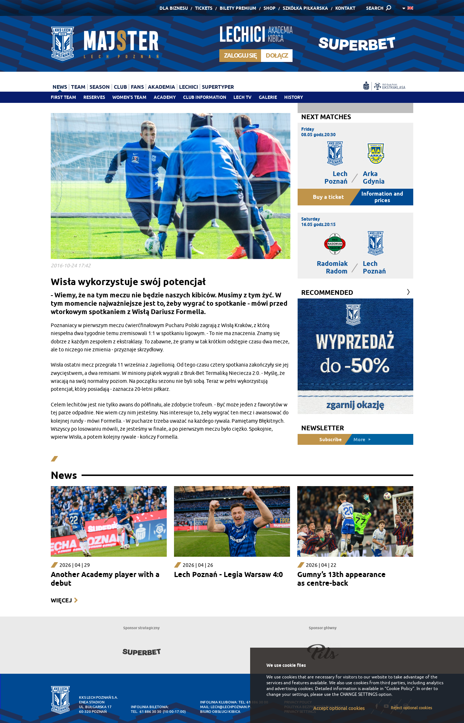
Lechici (188, 87)
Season (100, 87)
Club (120, 87)
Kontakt (345, 8)
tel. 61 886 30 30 (146, 711)
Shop (270, 8)
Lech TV (242, 97)
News (60, 87)
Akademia (161, 87)
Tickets (203, 8)
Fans (137, 87)
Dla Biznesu (174, 8)
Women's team (129, 97)
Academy (165, 97)
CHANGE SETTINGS (358, 694)
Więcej (61, 600)
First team (63, 97)
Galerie (268, 97)
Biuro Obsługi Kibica (220, 711)
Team (78, 87)
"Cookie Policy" (399, 688)
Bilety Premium (238, 8)
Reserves (94, 97)
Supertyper (218, 87)
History (293, 97)
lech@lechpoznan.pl (231, 707)
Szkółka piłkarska (305, 8)
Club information (204, 97)
